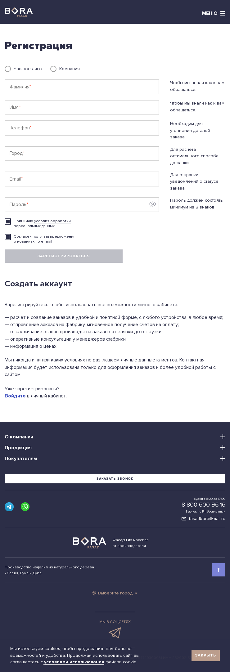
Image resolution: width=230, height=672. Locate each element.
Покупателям (21, 458)
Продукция (18, 448)
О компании (19, 437)
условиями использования (75, 662)
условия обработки (52, 220)
